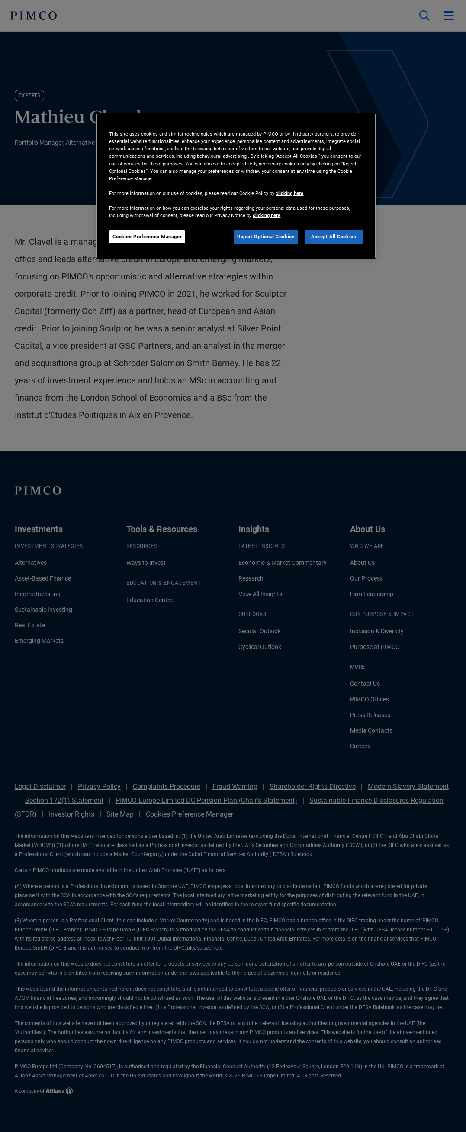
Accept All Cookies (333, 237)
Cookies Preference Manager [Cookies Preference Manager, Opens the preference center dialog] (147, 237)
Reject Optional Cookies (266, 237)
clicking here (289, 193)
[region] (236, 186)
